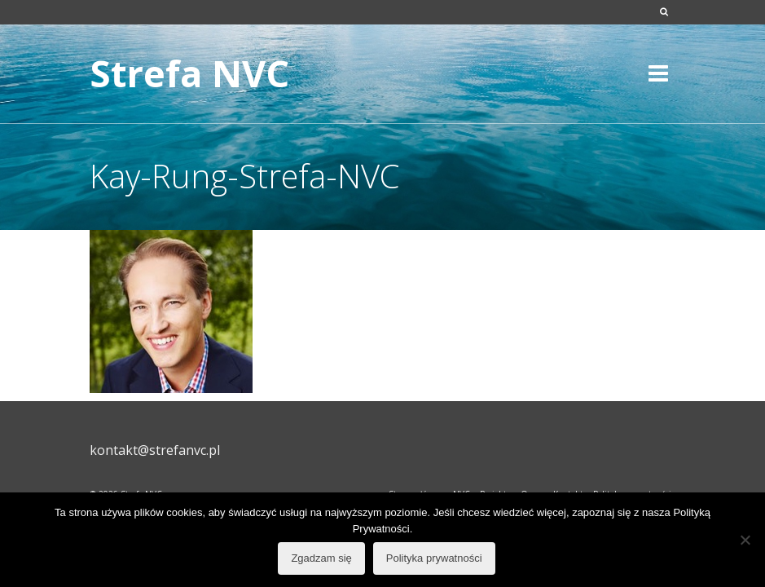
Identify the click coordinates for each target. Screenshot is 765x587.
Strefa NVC (189, 73)
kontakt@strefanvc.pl (155, 450)
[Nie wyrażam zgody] (744, 540)
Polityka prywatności (434, 558)
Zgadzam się (321, 558)
